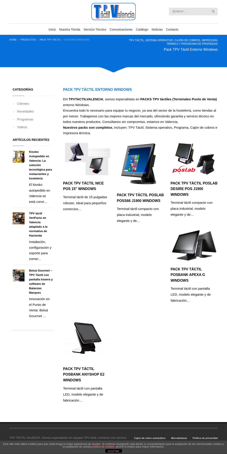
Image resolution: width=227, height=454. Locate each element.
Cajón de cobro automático (150, 438)
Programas (25, 119)
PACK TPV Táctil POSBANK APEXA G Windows (188, 274)
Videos (22, 127)
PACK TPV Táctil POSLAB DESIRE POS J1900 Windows (194, 188)
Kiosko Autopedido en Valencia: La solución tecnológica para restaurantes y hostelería (40, 165)
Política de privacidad (205, 438)
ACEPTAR (113, 451)
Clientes (23, 103)
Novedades (25, 111)
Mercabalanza (179, 438)
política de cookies (103, 446)
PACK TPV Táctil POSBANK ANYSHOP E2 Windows (84, 374)
